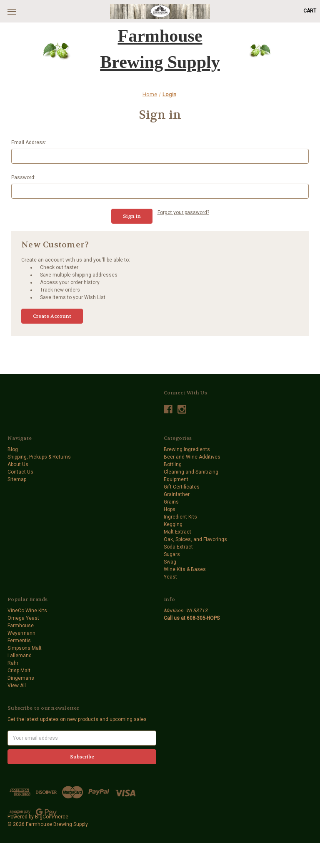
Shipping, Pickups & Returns (39, 457)
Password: (23, 177)
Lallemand (20, 655)
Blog (13, 449)
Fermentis (19, 640)
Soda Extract (178, 547)
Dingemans (21, 678)
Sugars (172, 554)
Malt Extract (177, 532)
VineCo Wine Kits (27, 611)
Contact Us (20, 472)
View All (17, 685)
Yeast (170, 577)
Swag (170, 562)
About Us (18, 464)
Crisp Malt (19, 670)
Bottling (173, 464)
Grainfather (177, 494)
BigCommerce (51, 817)
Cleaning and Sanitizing (191, 472)
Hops (169, 509)
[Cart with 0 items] (310, 11)
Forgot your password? (183, 212)
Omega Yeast (23, 618)
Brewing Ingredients (187, 449)
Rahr (13, 663)
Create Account (52, 316)
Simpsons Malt (25, 648)
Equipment (176, 479)
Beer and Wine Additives (192, 457)
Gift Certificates (182, 487)
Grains (171, 502)
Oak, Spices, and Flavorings (195, 539)
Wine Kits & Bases (185, 569)
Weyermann (21, 633)
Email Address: (28, 142)
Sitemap (17, 479)
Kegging (173, 524)
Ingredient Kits (180, 517)
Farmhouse (21, 626)
